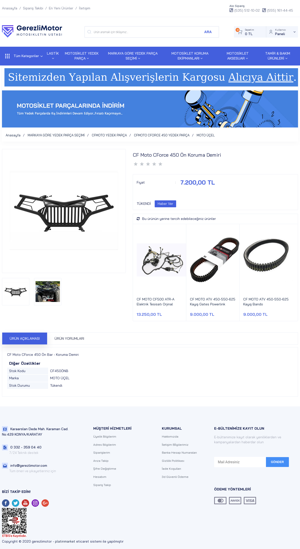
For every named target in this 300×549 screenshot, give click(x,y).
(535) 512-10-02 (244, 10)
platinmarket (65, 541)
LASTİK (53, 55)
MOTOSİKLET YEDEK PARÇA (82, 56)
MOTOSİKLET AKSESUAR (238, 56)
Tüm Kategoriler (24, 56)
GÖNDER (277, 462)
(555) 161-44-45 (277, 10)
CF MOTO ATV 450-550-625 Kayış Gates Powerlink (212, 301)
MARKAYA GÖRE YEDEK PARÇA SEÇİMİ (133, 56)
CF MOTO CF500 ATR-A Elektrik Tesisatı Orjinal (155, 301)
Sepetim (249, 32)
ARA (208, 32)
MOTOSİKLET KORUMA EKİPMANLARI (189, 56)
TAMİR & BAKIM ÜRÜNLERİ (277, 56)
